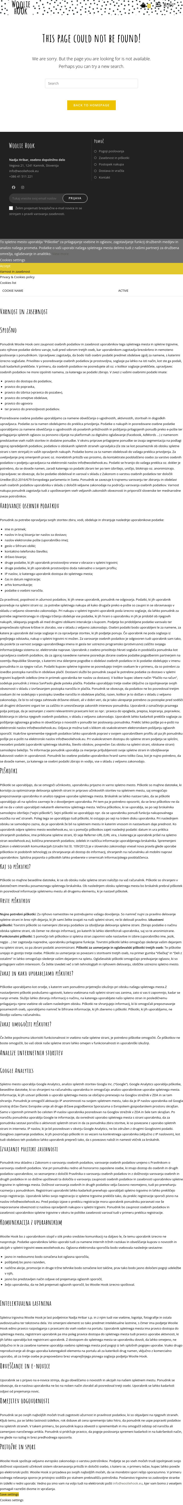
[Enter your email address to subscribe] (48, 200)
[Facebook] (13, 189)
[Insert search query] (91, 83)
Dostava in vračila (111, 173)
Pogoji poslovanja (111, 153)
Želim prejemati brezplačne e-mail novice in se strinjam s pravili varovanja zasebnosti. (45, 213)
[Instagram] (23, 189)
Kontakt (104, 179)
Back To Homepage (91, 107)
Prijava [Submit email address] (75, 201)
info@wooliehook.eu (128, 1485)
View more (60, 256)
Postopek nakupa (111, 166)
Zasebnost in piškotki (114, 160)
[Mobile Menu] (163, 4)
